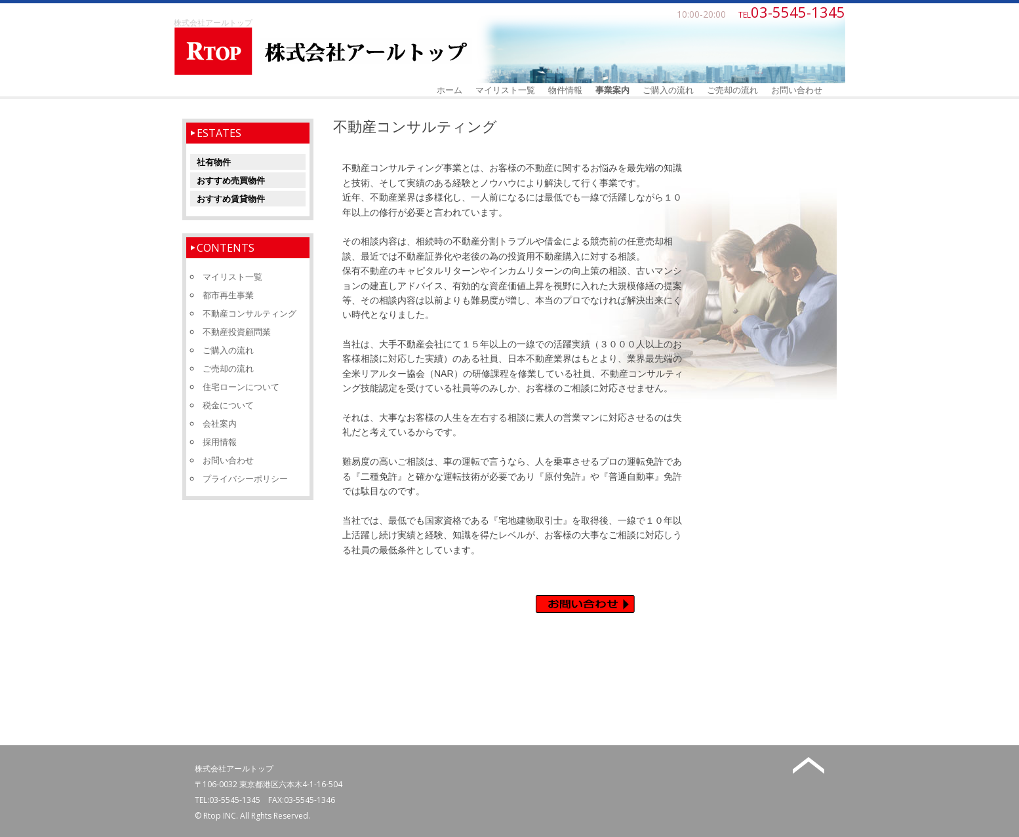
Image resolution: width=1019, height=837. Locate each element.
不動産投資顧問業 (237, 332)
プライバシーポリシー (245, 478)
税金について (228, 405)
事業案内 (612, 90)
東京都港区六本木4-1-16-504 (290, 784)
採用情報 (220, 442)
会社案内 (220, 423)
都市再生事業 (228, 295)
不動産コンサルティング (249, 313)
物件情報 (565, 90)
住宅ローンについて (241, 387)
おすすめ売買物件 (231, 180)
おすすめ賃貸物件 (231, 198)
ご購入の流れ (668, 90)
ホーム (449, 90)
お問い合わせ (796, 90)
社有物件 (214, 162)
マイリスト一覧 (505, 90)
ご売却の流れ (732, 90)
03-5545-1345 (234, 800)
